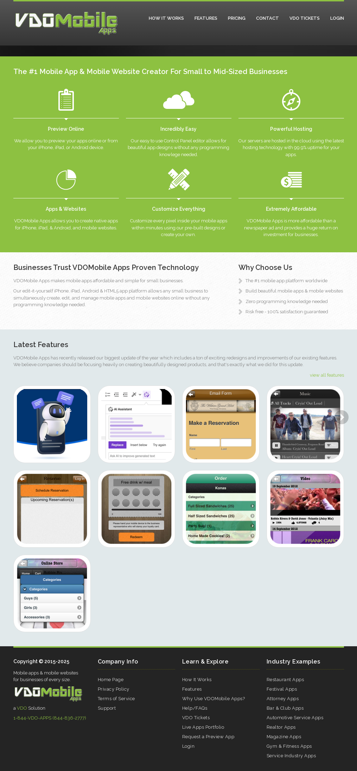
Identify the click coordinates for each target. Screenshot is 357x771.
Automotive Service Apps (295, 717)
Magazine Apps (284, 736)
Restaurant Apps (285, 679)
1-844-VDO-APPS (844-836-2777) (49, 718)
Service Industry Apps (291, 755)
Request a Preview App (208, 736)
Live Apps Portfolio (203, 727)
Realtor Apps (281, 727)
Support (107, 708)
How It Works (166, 18)
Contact (267, 18)
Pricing (237, 18)
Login (337, 18)
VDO (22, 708)
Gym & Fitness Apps (289, 746)
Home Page (111, 679)
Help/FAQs (195, 708)
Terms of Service (116, 698)
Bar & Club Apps (285, 708)
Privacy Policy (113, 689)
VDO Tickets (304, 18)
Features (206, 18)
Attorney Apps (283, 698)
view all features (327, 375)
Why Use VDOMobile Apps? (213, 698)
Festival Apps (282, 689)
